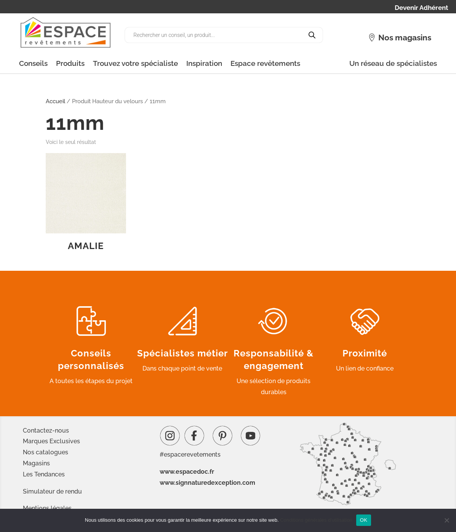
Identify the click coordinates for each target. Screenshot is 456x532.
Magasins (36, 463)
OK (363, 520)
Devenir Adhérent (421, 8)
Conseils (33, 63)
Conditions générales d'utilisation (316, 520)
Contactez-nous (46, 430)
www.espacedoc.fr (187, 471)
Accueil (55, 101)
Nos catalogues (45, 452)
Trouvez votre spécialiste (135, 63)
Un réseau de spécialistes (393, 63)
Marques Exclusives (51, 441)
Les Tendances (44, 474)
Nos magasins (404, 37)
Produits (70, 63)
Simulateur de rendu (52, 491)
